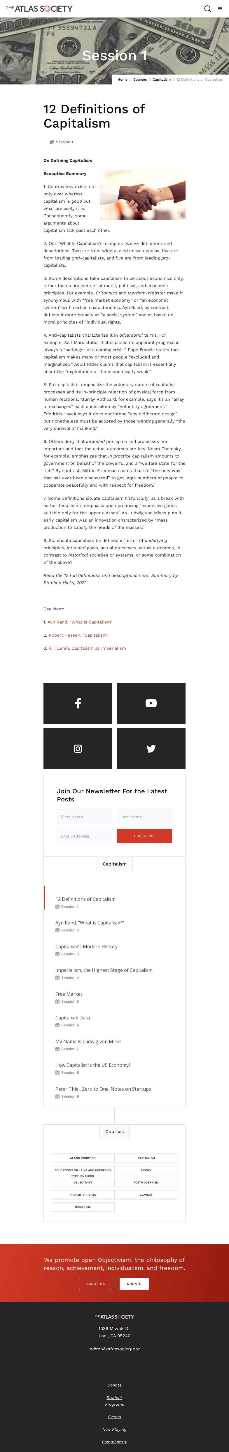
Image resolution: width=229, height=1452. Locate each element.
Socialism (83, 1207)
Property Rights (83, 1194)
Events (114, 1416)
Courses (140, 79)
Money (146, 1170)
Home (122, 79)
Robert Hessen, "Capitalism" (79, 635)
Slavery (146, 1194)
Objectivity (83, 1182)
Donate (134, 1284)
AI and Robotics (82, 1158)
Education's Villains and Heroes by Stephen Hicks (83, 1172)
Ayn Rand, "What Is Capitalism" (80, 622)
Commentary (114, 1441)
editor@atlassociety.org (115, 1349)
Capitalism (162, 79)
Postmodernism (146, 1182)
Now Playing (114, 1429)
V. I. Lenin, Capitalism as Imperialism (87, 648)
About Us (95, 1284)
